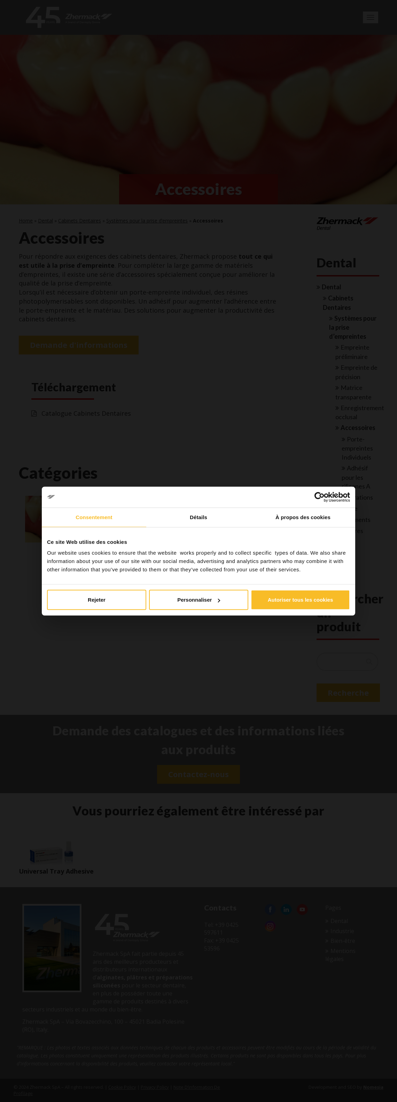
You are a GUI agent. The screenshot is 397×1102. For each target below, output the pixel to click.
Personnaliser (198, 600)
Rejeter (97, 600)
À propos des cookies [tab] (302, 517)
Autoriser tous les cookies (300, 600)
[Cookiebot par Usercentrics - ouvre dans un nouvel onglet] (319, 497)
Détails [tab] (198, 517)
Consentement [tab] (94, 517)
